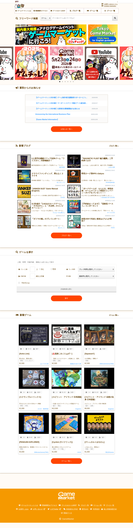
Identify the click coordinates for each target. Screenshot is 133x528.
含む (42, 274)
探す (66, 303)
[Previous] (3, 68)
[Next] (129, 68)
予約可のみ (24, 288)
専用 (54, 274)
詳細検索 (64, 294)
